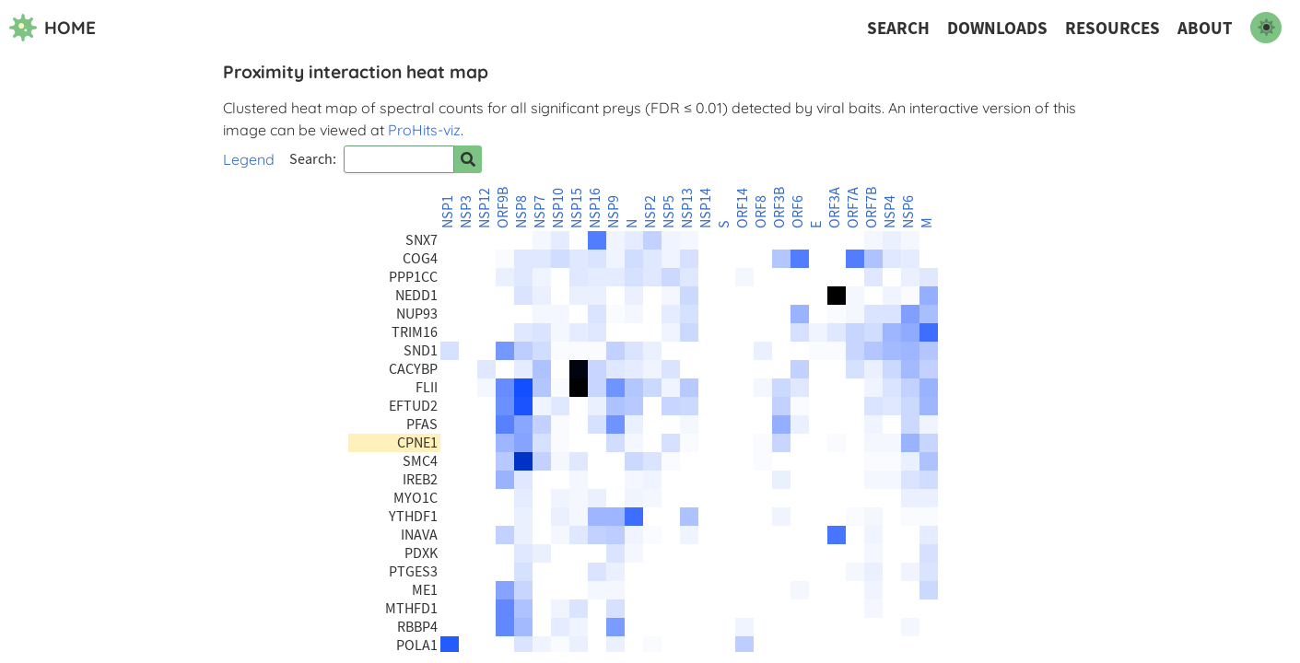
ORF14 (742, 208)
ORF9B (503, 207)
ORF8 (761, 211)
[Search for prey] (468, 159)
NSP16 (595, 208)
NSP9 (613, 211)
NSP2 (650, 211)
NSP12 (484, 208)
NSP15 (577, 208)
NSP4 (890, 211)
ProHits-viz (424, 130)
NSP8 (521, 211)
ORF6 (798, 211)
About (1205, 28)
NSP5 (669, 211)
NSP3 (466, 211)
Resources (1112, 28)
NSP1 (448, 211)
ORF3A (835, 207)
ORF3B (779, 207)
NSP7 (540, 211)
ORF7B (871, 207)
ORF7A (853, 207)
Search (898, 28)
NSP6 (908, 211)
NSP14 (706, 208)
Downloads (997, 28)
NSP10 (558, 208)
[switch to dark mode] (1266, 27)
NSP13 (687, 208)
